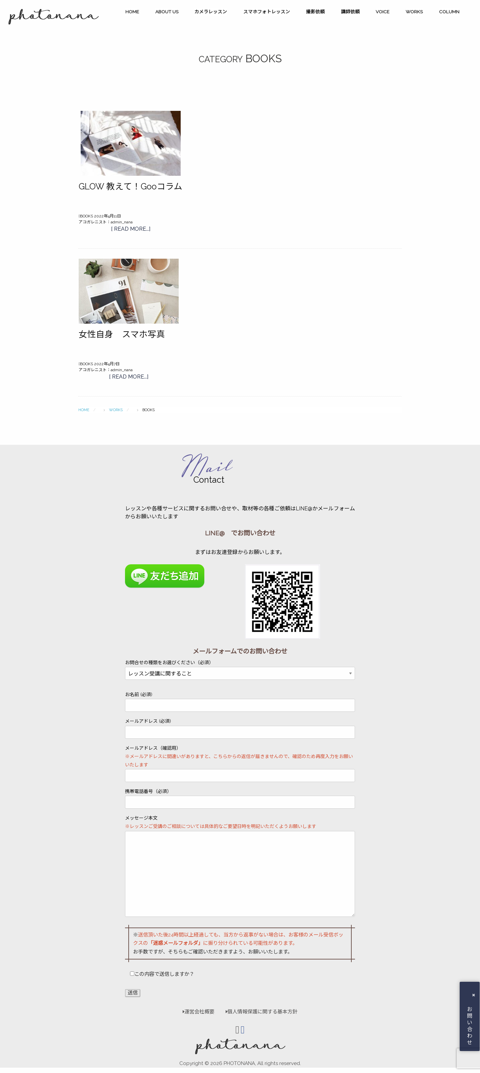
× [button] (473, 994)
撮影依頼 (315, 11)
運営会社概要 (198, 1012)
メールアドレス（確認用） (240, 763)
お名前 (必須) (240, 702)
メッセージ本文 (240, 866)
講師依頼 (350, 11)
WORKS (414, 11)
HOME (132, 11)
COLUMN (449, 11)
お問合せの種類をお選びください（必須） (240, 668)
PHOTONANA (239, 1063)
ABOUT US (166, 11)
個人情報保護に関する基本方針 (258, 1012)
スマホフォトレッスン (266, 11)
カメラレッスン (210, 11)
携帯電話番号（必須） (240, 799)
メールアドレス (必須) (240, 728)
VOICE (382, 11)
